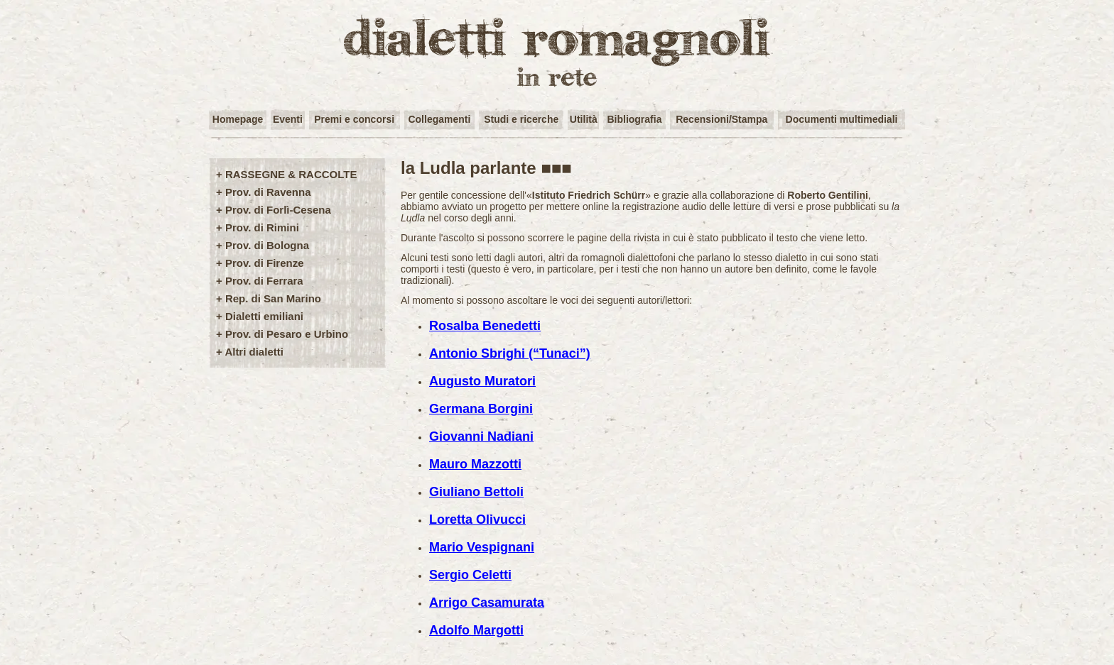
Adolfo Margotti (476, 630)
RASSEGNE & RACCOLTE (291, 174)
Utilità (583, 119)
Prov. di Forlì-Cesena (278, 210)
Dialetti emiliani (264, 316)
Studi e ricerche (521, 119)
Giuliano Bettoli (476, 492)
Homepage (238, 119)
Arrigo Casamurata (486, 602)
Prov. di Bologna (267, 245)
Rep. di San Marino (273, 298)
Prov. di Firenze (264, 263)
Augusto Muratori (482, 381)
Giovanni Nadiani (481, 436)
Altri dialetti (254, 352)
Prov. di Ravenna (268, 192)
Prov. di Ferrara (264, 281)
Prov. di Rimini (262, 227)
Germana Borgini (481, 409)
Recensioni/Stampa (721, 119)
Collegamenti (439, 119)
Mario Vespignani (481, 547)
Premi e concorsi (354, 119)
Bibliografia (634, 119)
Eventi (288, 119)
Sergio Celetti (470, 575)
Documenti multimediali (842, 119)
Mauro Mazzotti (475, 464)
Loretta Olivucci (477, 519)
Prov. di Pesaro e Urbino (286, 334)
